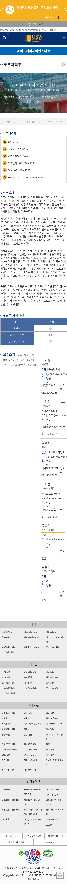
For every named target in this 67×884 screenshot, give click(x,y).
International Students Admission (20, 30)
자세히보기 (50, 17)
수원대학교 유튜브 (38, 853)
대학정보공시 (11, 836)
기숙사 (4, 718)
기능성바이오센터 (53, 794)
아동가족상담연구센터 (32, 723)
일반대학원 (6, 672)
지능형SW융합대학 (31, 637)
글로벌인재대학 (8, 652)
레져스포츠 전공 (33, 121)
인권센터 (5, 760)
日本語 (52, 30)
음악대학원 (50, 682)
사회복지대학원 (52, 677)
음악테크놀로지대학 (31, 647)
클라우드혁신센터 (8, 744)
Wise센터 (49, 824)
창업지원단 (28, 734)
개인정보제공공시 (56, 836)
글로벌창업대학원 (8, 693)
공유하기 (63, 64)
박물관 (26, 718)
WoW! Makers (30, 754)
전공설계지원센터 (8, 769)
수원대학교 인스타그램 (32, 853)
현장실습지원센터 (31, 760)
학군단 (48, 744)
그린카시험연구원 (53, 789)
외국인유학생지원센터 (54, 723)
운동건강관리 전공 (56, 121)
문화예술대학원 (52, 688)
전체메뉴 (64, 38)
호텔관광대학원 (8, 682)
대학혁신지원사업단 (31, 769)
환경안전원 (50, 749)
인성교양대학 (7, 632)
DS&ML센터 (6, 754)
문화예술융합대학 (53, 647)
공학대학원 (28, 677)
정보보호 (50, 842)
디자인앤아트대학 (8, 647)
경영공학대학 (51, 632)
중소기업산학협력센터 (10, 809)
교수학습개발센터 (8, 713)
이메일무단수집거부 (17, 842)
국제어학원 (28, 713)
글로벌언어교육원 (31, 749)
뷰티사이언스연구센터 (10, 800)
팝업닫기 (33, 24)
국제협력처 (50, 713)
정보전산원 (50, 729)
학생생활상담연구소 (9, 749)
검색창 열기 (4, 38)
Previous (3, 11)
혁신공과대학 (7, 637)
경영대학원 (6, 677)
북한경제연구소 (52, 718)
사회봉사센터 (7, 723)
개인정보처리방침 (33, 836)
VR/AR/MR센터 (52, 819)
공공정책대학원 (30, 672)
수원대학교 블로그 (21, 853)
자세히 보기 (63, 361)
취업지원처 (50, 754)
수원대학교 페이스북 (26, 853)
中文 (44, 30)
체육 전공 (11, 121)
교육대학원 (50, 672)
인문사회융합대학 (31, 632)
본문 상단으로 (60, 875)
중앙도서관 (6, 734)
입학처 (26, 729)
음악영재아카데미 (8, 729)
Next (65, 11)
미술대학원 (28, 682)
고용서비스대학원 (8, 688)
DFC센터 (5, 819)
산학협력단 (6, 789)
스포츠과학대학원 (31, 688)
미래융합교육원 (30, 744)
